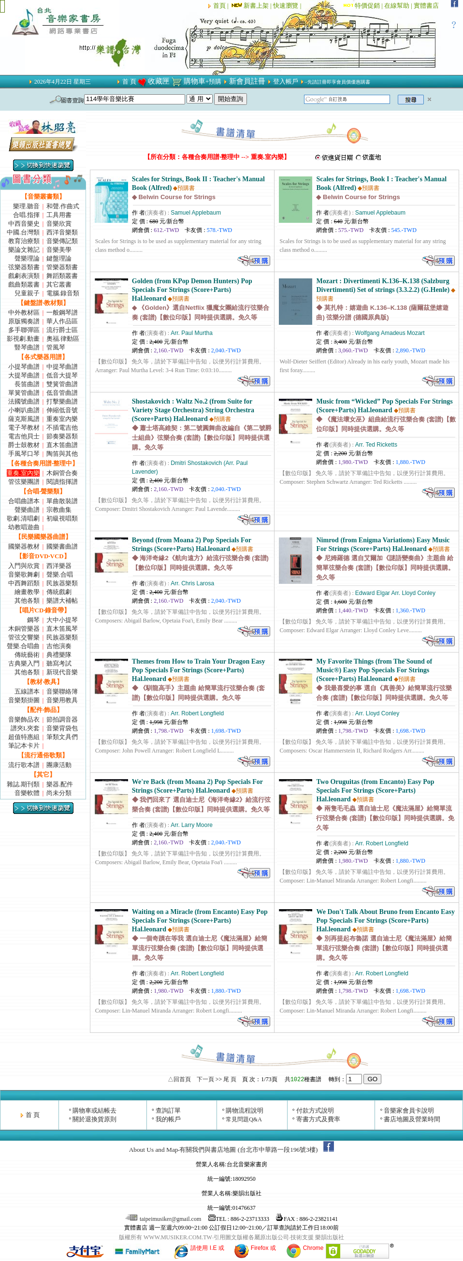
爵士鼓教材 (24, 445)
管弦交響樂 (24, 637)
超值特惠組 (24, 736)
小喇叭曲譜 (24, 410)
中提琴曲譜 (62, 366)
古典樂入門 (24, 663)
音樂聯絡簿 (62, 691)
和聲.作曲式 (62, 206)
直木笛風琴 (62, 628)
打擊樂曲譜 (62, 401)
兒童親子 (27, 293)
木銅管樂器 (24, 628)
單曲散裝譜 (62, 501)
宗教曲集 (59, 509)
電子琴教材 (24, 427)
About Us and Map (153, 1149)
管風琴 (55, 347)
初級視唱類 (62, 518)
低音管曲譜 (62, 392)
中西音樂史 (24, 223)
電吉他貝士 (24, 436)
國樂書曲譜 (62, 546)
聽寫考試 (59, 663)
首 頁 (129, 81)
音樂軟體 (27, 793)
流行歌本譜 (24, 764)
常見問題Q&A (244, 1119)
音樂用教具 (62, 700)
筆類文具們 (62, 736)
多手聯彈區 (24, 329)
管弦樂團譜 (24, 481)
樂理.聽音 (26, 206)
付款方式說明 (315, 1110)
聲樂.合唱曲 (23, 646)
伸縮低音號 (62, 410)
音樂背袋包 (62, 728)
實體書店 (426, 5)
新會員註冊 (247, 81)
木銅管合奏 (62, 473)
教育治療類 (24, 241)
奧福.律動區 (62, 338)
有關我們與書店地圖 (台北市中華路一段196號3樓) (248, 1149)
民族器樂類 (62, 583)
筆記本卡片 (24, 745)
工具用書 (59, 214)
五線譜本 (27, 691)
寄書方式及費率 (318, 1119)
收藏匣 (159, 81)
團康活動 (59, 764)
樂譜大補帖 (62, 600)
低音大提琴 (62, 375)
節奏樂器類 (62, 436)
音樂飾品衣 (24, 719)
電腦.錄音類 (62, 293)
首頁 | (221, 5)
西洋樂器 (59, 565)
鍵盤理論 (59, 258)
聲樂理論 (27, 258)
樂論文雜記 (24, 249)
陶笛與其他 (62, 453)
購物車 (194, 81)
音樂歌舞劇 (24, 574)
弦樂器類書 (24, 267)
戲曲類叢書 (24, 284)
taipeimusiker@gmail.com (164, 1219)
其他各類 (27, 600)
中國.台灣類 (23, 232)
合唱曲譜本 (24, 501)
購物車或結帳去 (94, 1110)
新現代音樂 (62, 672)
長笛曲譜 (27, 384)
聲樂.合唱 (59, 574)
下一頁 (205, 1079)
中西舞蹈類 (24, 583)
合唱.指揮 (26, 214)
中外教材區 (24, 312)
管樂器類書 (62, 267)
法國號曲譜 (24, 401)
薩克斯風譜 (24, 418)
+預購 (213, 81)
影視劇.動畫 (23, 338)
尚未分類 (59, 793)
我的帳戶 (168, 1119)
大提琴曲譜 (24, 375)
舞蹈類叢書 (62, 275)
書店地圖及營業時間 (412, 1119)
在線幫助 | (399, 5)
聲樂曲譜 (27, 509)
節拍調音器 (62, 719)
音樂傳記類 (62, 241)
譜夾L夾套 (25, 728)
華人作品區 (62, 321)
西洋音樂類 (62, 232)
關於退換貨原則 (94, 1119)
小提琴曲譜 (24, 366)
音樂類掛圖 (24, 700)
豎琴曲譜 (27, 347)
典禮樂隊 (59, 654)
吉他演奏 (59, 646)
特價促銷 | (369, 5)
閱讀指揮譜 (62, 481)
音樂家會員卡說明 (409, 1110)
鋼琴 (33, 619)
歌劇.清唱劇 (23, 518)
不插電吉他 (62, 427)
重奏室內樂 (62, 418)
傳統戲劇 (59, 591)
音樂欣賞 (59, 223)
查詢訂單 (168, 1110)
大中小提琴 (62, 619)
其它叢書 (59, 284)
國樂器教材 (24, 546)
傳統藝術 (27, 654)
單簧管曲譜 (24, 392)
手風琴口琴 (24, 453)
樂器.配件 (59, 784)
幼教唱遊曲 (24, 527)
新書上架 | (251, 5)
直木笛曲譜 (62, 445)
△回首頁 (179, 1079)
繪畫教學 (27, 591)
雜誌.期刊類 (23, 784)
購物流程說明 (244, 1110)
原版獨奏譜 (24, 321)
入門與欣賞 (24, 565)
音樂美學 (59, 249)
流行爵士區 (62, 329)
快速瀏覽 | (288, 5)
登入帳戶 (285, 81)
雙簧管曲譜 (62, 384)
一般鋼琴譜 (62, 312)
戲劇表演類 (24, 275)
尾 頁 (229, 1079)
